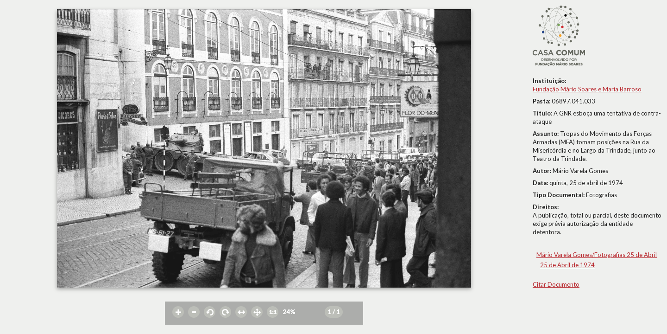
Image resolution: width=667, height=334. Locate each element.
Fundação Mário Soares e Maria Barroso (587, 89)
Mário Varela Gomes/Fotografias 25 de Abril (596, 254)
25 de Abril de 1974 (567, 265)
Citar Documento (556, 284)
